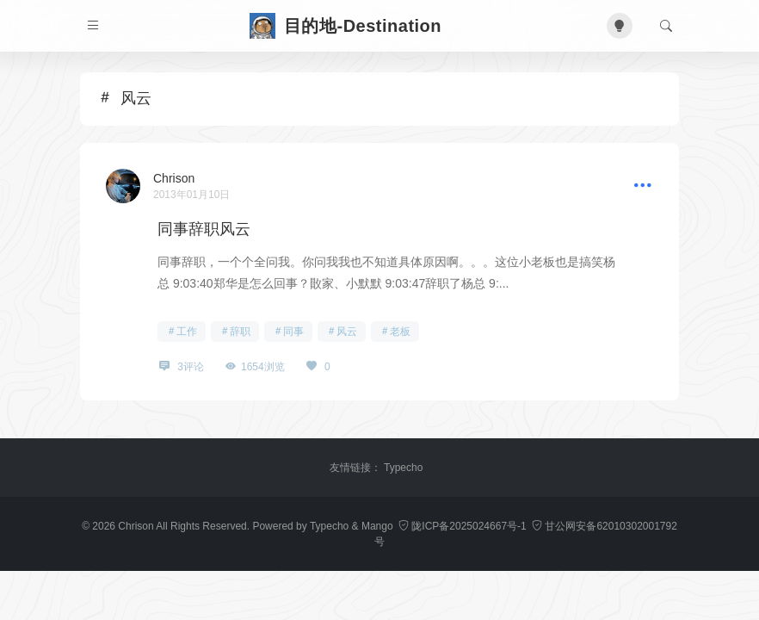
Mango (377, 526)
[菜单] (93, 26)
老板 (400, 332)
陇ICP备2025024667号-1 (463, 526)
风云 (346, 332)
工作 (186, 332)
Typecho (403, 468)
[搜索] (666, 26)
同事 (293, 332)
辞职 (240, 332)
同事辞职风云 (203, 229)
